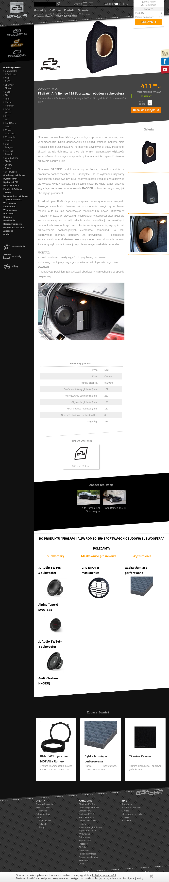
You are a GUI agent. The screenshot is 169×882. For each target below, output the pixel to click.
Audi (6, 77)
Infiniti (7, 109)
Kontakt (69, 10)
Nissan (7, 140)
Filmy (10, 266)
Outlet (6, 234)
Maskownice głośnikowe (15, 196)
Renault (8, 154)
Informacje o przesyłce (132, 814)
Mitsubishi (9, 137)
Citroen (7, 88)
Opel (6, 144)
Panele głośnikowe (12, 189)
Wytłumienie (9, 203)
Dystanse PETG (10, 182)
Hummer (8, 105)
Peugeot (8, 147)
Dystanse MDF (10, 178)
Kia (5, 119)
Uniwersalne (10, 71)
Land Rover (9, 123)
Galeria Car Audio (44, 804)
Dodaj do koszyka (146, 110)
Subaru (7, 164)
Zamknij (151, 876)
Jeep (6, 116)
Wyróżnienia (14, 246)
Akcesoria (8, 230)
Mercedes (9, 133)
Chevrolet (8, 84)
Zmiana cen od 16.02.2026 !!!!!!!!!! (55, 16)
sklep (37, 14)
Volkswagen (10, 171)
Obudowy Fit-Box (49, 14)
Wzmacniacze (10, 210)
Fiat (6, 95)
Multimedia (9, 220)
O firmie (54, 10)
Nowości (83, 10)
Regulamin (126, 804)
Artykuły (12, 256)
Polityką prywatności (104, 875)
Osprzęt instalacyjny (13, 227)
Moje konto (148, 1)
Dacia (6, 91)
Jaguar (7, 112)
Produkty (40, 10)
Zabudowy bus (43, 814)
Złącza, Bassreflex (12, 199)
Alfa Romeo (9, 74)
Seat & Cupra (10, 157)
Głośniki (7, 217)
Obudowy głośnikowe (14, 175)
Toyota (7, 168)
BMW (6, 81)
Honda (7, 102)
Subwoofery (9, 206)
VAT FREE (126, 820)
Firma (38, 817)
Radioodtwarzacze (12, 224)
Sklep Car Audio (43, 807)
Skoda (7, 161)
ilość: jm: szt (142, 102)
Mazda (7, 130)
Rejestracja (148, 5)
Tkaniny (7, 192)
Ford (6, 98)
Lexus (7, 126)
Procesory (8, 213)
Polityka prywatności (131, 807)
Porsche (8, 150)
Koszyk (149, 22)
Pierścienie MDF (11, 185)
